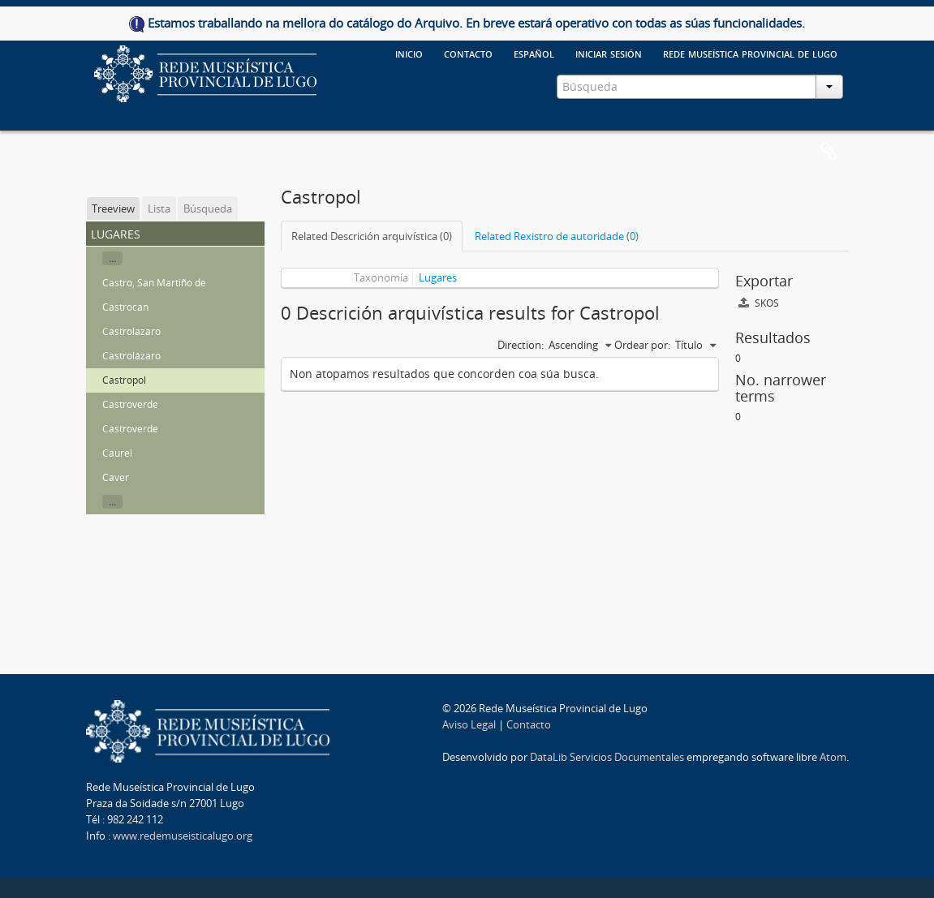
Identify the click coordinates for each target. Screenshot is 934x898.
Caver (115, 477)
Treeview (113, 208)
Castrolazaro (131, 331)
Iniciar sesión (608, 53)
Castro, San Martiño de (154, 283)
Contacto (528, 724)
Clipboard (828, 151)
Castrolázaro (131, 356)
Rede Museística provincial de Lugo (750, 53)
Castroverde (130, 404)
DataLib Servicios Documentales (607, 757)
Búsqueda (207, 208)
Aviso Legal (469, 724)
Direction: (520, 344)
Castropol (124, 380)
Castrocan (125, 307)
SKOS (758, 303)
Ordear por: (642, 344)
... (112, 258)
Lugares (438, 277)
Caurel (117, 453)
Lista (159, 208)
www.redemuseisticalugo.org (182, 835)
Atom (833, 757)
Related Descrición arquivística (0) (371, 236)
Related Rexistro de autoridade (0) (557, 236)
